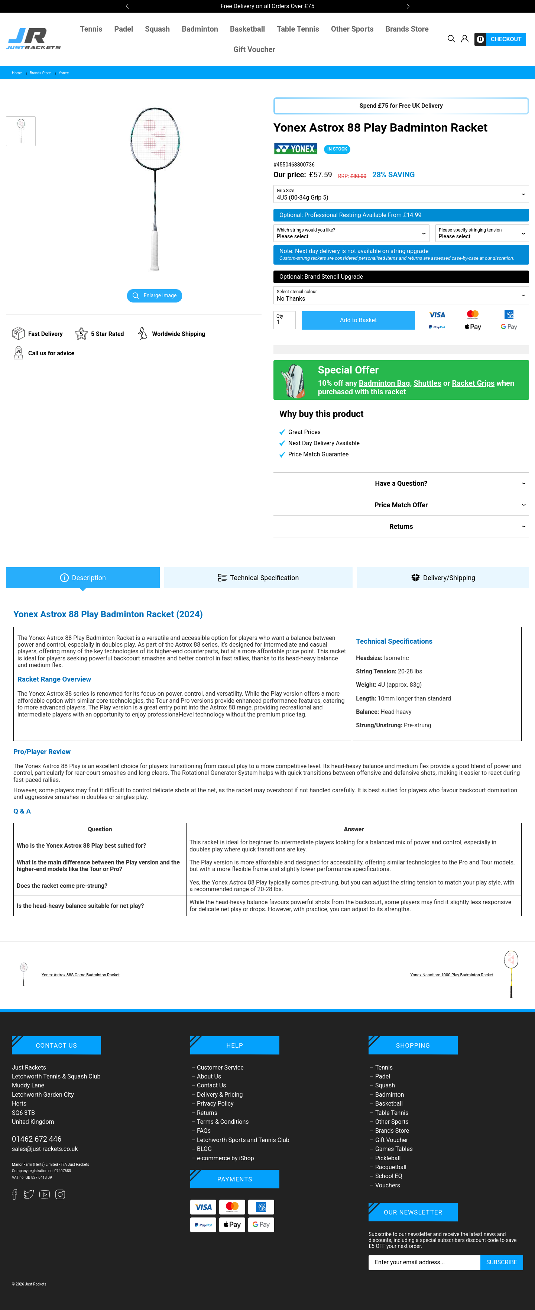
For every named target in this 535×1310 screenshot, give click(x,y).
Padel (123, 29)
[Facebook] (18, 1197)
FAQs (204, 1130)
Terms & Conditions (223, 1121)
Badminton (200, 29)
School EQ (388, 1176)
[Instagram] (60, 1197)
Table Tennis (298, 29)
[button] (127, 6)
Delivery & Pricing (220, 1094)
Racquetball (390, 1167)
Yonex (61, 73)
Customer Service (220, 1067)
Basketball (247, 29)
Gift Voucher (254, 49)
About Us (209, 1076)
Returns (207, 1112)
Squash (157, 29)
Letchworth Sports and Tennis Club (243, 1140)
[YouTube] (45, 1197)
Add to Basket (358, 320)
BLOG (204, 1148)
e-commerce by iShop (225, 1158)
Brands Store (407, 29)
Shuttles (427, 383)
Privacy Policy (215, 1103)
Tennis (91, 29)
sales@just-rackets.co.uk (45, 1148)
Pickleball (388, 1158)
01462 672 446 (37, 1139)
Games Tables (394, 1148)
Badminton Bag (384, 383)
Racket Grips (473, 383)
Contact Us (211, 1085)
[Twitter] (30, 1197)
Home (17, 73)
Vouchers (387, 1185)
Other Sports (352, 29)
